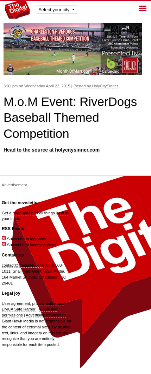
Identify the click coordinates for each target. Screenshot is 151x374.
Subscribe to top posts (24, 239)
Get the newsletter (20, 202)
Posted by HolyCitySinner (96, 86)
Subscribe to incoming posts (29, 245)
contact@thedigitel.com (22, 265)
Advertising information (46, 315)
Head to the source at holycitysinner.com (52, 150)
